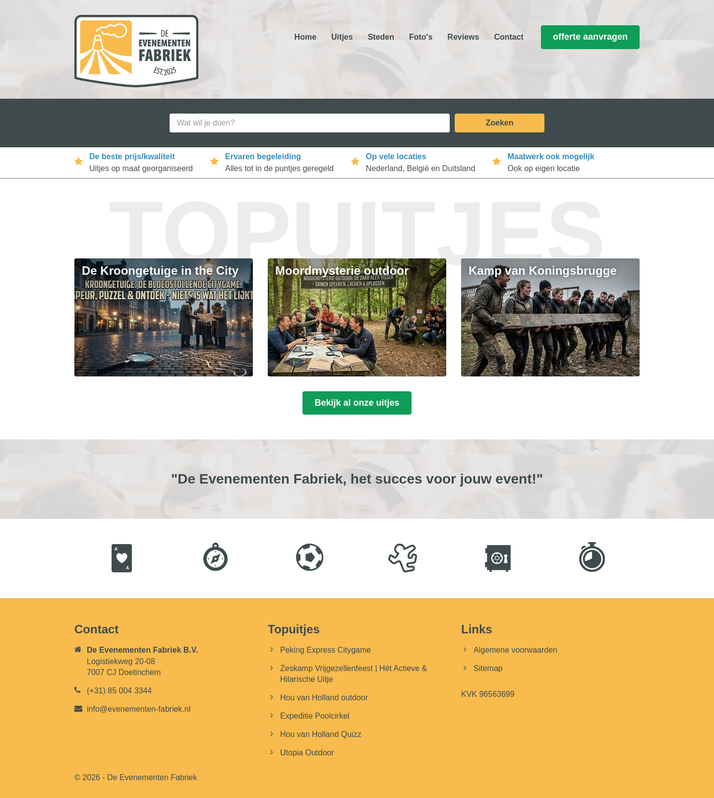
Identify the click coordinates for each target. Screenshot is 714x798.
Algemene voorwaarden (515, 650)
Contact (509, 37)
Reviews (463, 37)
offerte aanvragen (590, 37)
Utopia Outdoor (307, 752)
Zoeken (499, 123)
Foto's (420, 37)
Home (305, 37)
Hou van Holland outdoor (324, 697)
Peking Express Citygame (325, 650)
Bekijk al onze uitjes (356, 403)
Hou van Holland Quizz (320, 734)
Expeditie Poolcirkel (315, 716)
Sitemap (488, 668)
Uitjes (342, 37)
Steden (381, 37)
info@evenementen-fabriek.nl (138, 709)
